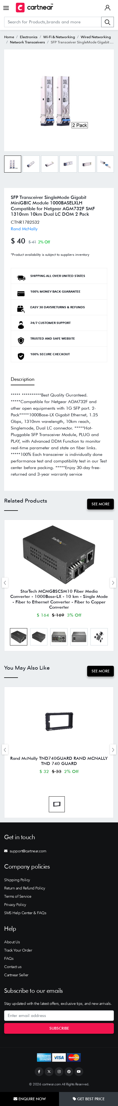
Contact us (12, 966)
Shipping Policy (17, 879)
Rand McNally (24, 228)
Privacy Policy (15, 904)
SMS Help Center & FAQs (25, 912)
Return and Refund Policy (24, 888)
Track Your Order (18, 950)
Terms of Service (17, 896)
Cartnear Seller (16, 974)
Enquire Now (30, 1099)
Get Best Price (88, 1099)
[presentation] (5, 583)
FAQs (8, 958)
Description (22, 379)
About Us (12, 941)
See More (100, 504)
